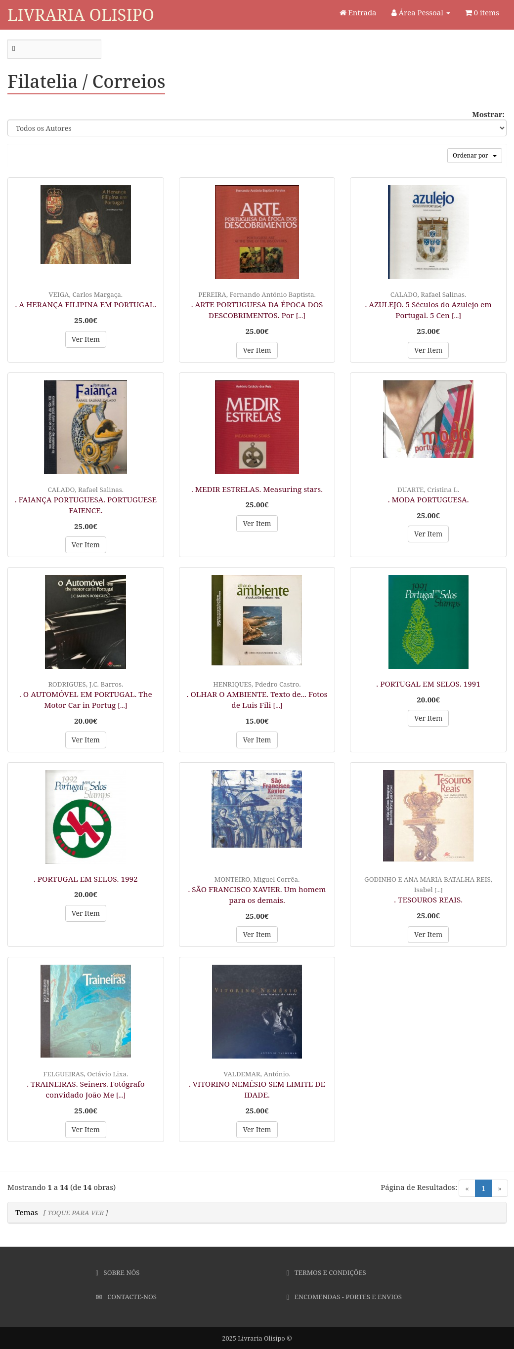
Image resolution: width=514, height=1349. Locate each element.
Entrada (358, 12)
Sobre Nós (118, 1272)
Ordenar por (475, 155)
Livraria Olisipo (80, 14)
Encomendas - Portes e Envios (344, 1296)
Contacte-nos (126, 1296)
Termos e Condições (326, 1272)
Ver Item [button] (86, 339)
